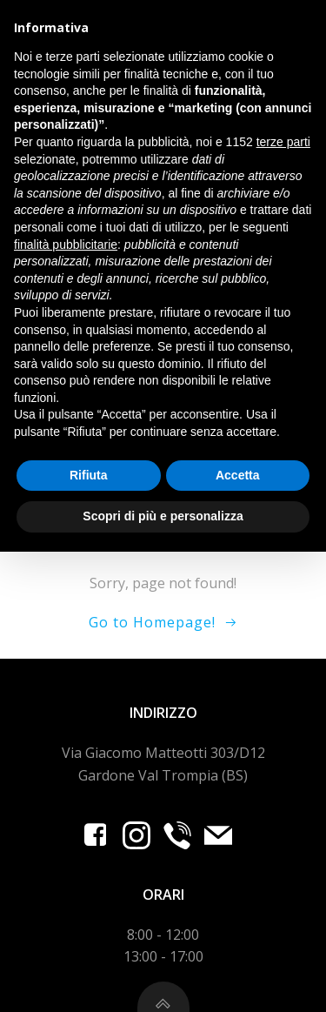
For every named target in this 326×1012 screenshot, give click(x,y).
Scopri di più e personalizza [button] (163, 976)
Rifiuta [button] (89, 935)
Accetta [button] (238, 935)
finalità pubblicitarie (65, 705)
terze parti (283, 602)
